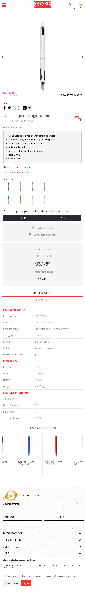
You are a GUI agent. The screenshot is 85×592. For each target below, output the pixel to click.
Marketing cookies (67, 576)
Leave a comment (24, 166)
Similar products (42, 428)
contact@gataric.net (42, 271)
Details (7, 166)
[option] (42, 56)
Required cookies (17, 576)
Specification (43, 293)
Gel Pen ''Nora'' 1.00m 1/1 (26, 463)
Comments (42, 300)
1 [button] (37, 95)
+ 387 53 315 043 (42, 255)
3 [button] (47, 95)
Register (61, 218)
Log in (22, 218)
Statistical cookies (41, 576)
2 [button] (42, 95)
